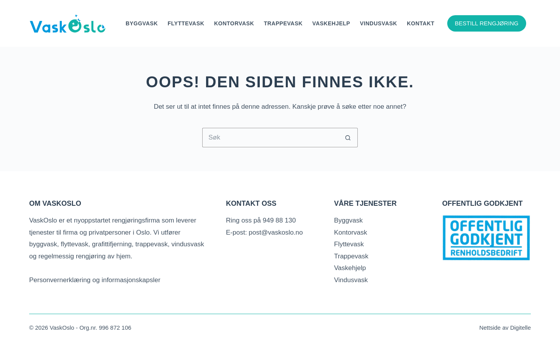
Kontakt (420, 23)
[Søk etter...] (270, 137)
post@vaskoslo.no (276, 232)
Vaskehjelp (331, 23)
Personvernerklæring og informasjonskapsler (94, 280)
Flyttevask (186, 23)
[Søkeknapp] (348, 137)
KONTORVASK (234, 23)
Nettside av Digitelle (505, 327)
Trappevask (283, 23)
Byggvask (142, 23)
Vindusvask (378, 23)
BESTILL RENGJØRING (487, 23)
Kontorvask (350, 232)
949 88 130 (279, 220)
